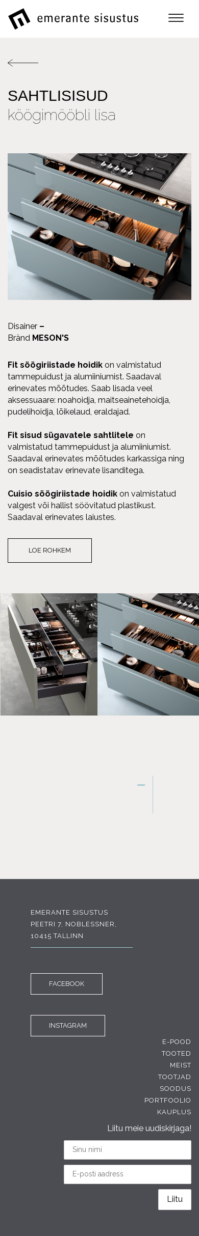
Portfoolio (167, 1100)
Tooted (176, 1053)
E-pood (176, 1042)
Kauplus (174, 1112)
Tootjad (174, 1077)
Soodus (175, 1088)
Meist (180, 1065)
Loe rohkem (50, 550)
